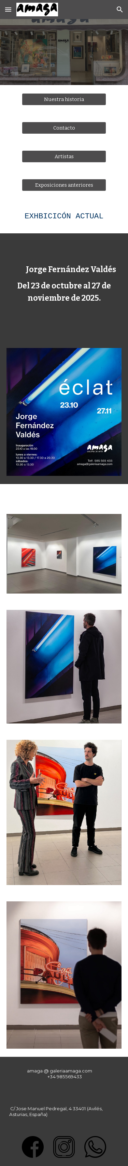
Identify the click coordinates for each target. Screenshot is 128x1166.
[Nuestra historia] (63, 99)
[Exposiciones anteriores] (63, 185)
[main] (64, 216)
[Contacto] (63, 128)
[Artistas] (63, 156)
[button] (8, 9)
